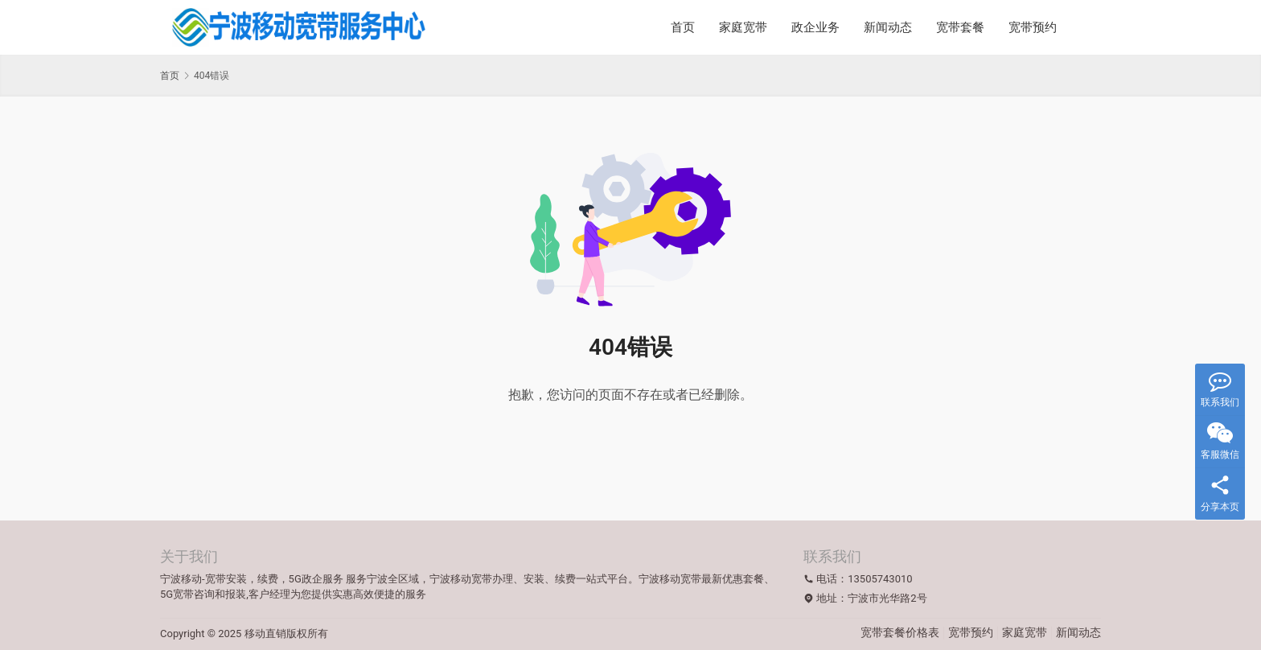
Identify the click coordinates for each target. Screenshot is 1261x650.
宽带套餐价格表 (900, 632)
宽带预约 (1032, 27)
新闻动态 (888, 27)
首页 (683, 27)
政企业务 (815, 27)
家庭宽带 (743, 27)
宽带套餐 (960, 27)
